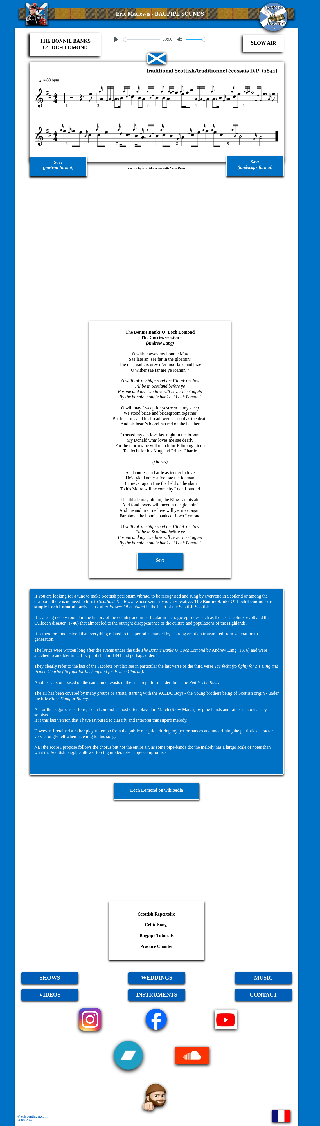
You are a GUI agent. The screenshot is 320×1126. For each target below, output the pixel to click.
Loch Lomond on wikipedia (156, 790)
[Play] (116, 39)
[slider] (141, 39)
